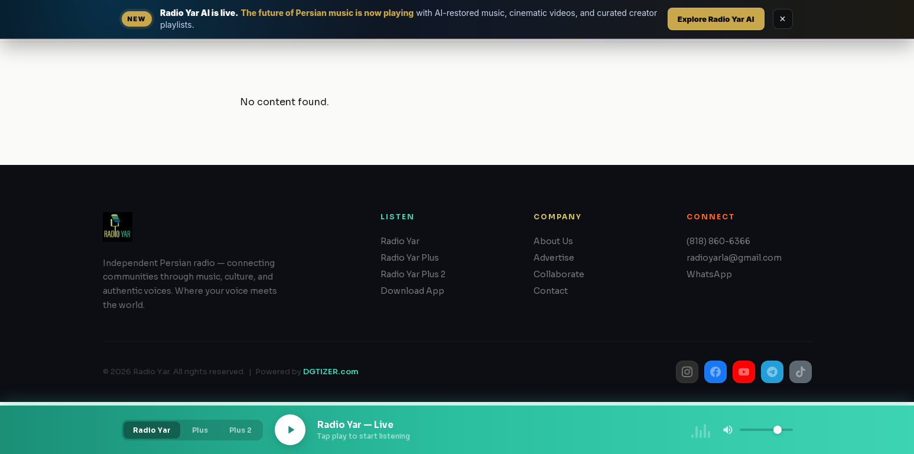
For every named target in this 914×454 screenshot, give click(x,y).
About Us (553, 241)
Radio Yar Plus (409, 257)
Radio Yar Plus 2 (412, 274)
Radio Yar (399, 241)
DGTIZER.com (331, 372)
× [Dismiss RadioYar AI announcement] (782, 19)
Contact (551, 291)
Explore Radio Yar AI (716, 19)
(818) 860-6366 (718, 241)
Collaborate (559, 274)
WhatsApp (709, 274)
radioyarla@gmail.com (734, 257)
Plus (200, 430)
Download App (412, 291)
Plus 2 (240, 430)
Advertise (554, 257)
